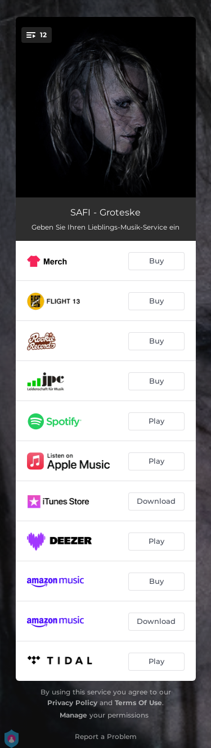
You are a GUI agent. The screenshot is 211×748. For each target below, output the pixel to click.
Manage (73, 715)
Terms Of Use (138, 702)
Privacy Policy (72, 702)
